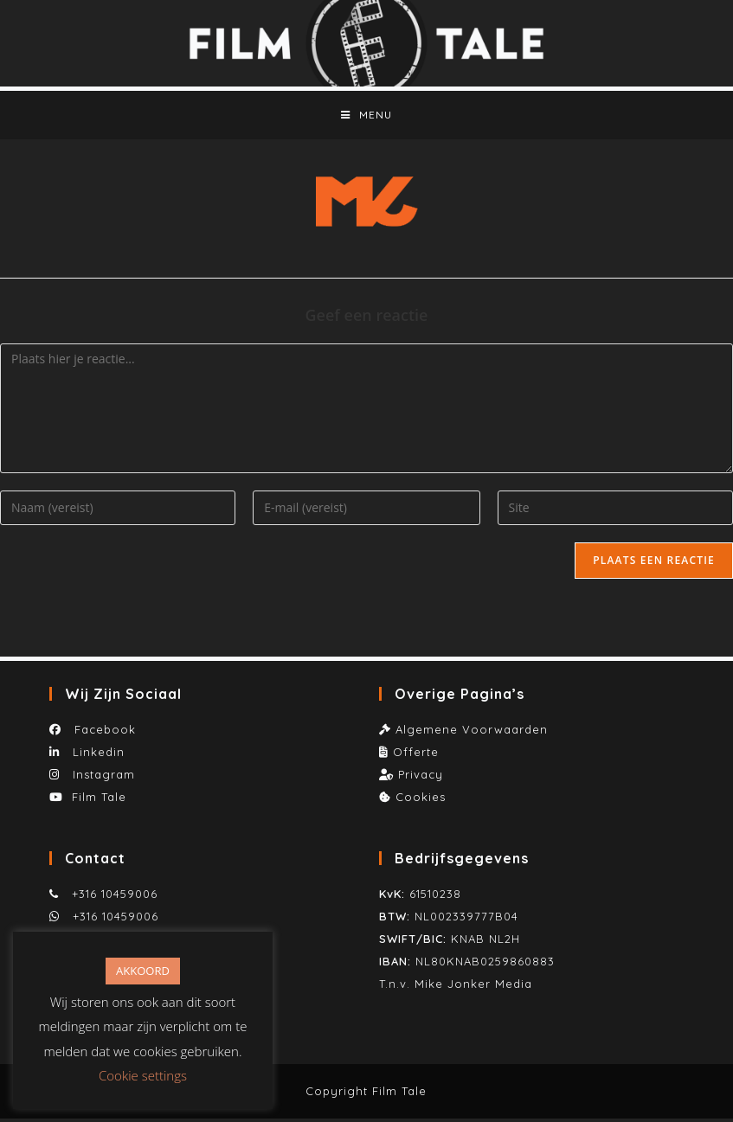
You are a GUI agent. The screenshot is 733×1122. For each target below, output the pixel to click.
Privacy (420, 778)
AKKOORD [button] (143, 970)
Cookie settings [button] (143, 1075)
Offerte (416, 755)
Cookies (420, 800)
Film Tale (99, 800)
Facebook (101, 733)
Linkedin (96, 755)
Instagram (101, 778)
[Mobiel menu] (366, 117)
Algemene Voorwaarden (471, 733)
